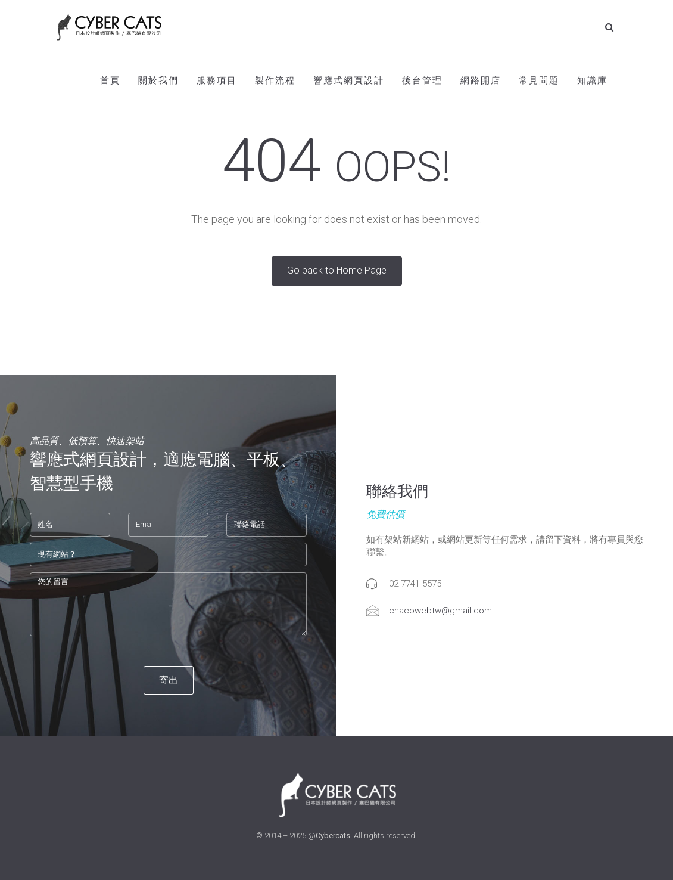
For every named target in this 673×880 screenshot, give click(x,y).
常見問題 (539, 80)
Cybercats (333, 835)
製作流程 (275, 80)
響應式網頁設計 (348, 80)
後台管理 (422, 80)
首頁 (110, 80)
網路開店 (480, 80)
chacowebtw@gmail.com (440, 610)
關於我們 (158, 80)
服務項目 (217, 80)
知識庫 (592, 80)
